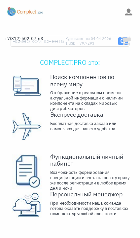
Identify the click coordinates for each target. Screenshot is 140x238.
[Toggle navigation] (56, 11)
